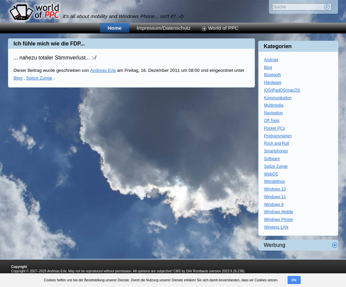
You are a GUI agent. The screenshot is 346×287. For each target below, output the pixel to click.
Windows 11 (275, 196)
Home (115, 28)
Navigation (273, 113)
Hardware (272, 82)
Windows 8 (274, 204)
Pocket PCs (274, 128)
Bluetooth (272, 75)
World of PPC (223, 28)
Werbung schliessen (334, 245)
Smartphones (276, 151)
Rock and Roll (276, 143)
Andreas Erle (103, 70)
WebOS (271, 174)
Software (272, 158)
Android (271, 59)
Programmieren (278, 136)
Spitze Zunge (39, 78)
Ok (294, 280)
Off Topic (272, 120)
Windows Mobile (278, 211)
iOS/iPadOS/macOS (282, 90)
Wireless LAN (276, 227)
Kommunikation (278, 98)
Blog (18, 78)
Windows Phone (278, 219)
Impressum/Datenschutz (163, 28)
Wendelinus (274, 181)
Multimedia (273, 105)
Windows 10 (275, 189)
